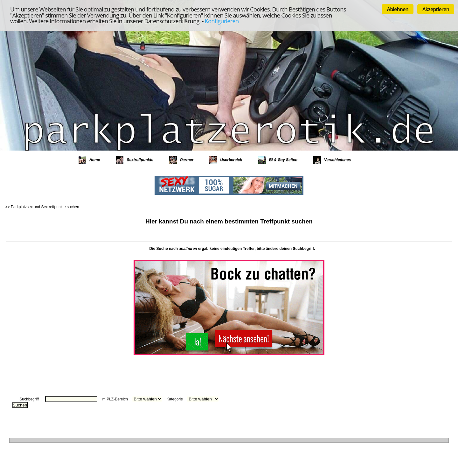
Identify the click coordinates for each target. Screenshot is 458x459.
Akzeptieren (435, 9)
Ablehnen (397, 9)
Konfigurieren (222, 21)
